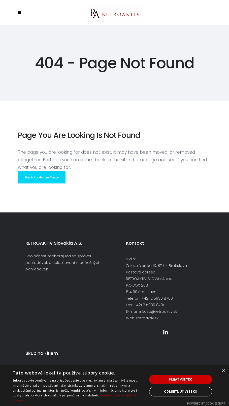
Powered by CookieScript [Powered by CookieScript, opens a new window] (206, 403)
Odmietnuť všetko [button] (180, 391)
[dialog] (114, 385)
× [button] (223, 370)
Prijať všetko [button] (181, 379)
